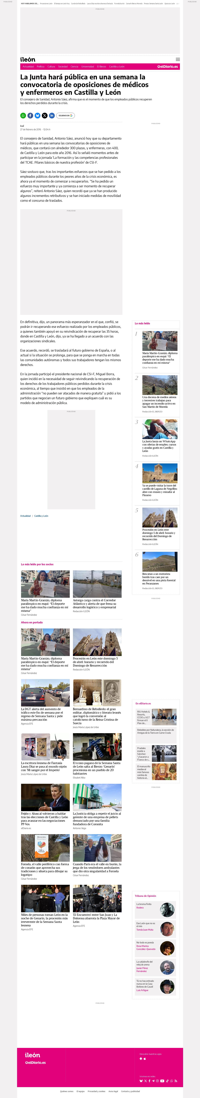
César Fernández (29, 614)
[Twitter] (45, 115)
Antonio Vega (79, 828)
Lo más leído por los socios (37, 564)
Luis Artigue (142, 990)
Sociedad (63, 66)
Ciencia (74, 66)
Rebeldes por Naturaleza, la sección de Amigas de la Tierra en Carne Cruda (155, 731)
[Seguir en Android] (141, 1058)
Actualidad (28, 66)
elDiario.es (26, 828)
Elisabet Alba (79, 777)
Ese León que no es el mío (145, 925)
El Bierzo (101, 66)
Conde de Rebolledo (78, 3)
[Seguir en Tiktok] (167, 1080)
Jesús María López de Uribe (86, 727)
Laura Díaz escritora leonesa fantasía (100, 3)
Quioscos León (170, 3)
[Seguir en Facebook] (149, 1080)
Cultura (51, 66)
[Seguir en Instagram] (157, 1080)
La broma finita (143, 904)
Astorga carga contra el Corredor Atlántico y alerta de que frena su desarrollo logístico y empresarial (94, 604)
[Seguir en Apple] (145, 1058)
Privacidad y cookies (96, 1091)
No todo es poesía (145, 942)
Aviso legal (113, 1091)
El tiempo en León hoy (62, 3)
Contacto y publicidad (130, 1091)
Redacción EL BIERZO (152, 411)
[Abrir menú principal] (178, 59)
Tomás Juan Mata (144, 929)
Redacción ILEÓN (81, 611)
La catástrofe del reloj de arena (144, 963)
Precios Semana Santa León (153, 3)
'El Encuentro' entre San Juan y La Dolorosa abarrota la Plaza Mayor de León (96, 918)
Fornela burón (119, 3)
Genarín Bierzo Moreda (134, 3)
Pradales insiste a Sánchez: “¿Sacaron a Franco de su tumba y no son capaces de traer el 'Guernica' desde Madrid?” (143, 754)
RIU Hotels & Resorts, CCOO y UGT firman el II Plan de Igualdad (143, 717)
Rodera (139, 907)
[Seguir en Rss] (176, 1080)
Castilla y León (117, 66)
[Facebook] (30, 115)
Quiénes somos (66, 1091)
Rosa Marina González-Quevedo (145, 947)
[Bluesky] (37, 115)
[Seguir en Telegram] (153, 1080)
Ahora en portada (32, 622)
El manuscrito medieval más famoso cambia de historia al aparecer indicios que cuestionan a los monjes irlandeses (143, 772)
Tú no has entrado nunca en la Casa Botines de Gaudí (145, 984)
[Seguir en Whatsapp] (171, 1080)
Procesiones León (46, 3)
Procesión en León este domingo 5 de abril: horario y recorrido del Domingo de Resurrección (95, 662)
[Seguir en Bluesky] (141, 1080)
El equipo (81, 1091)
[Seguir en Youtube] (162, 1080)
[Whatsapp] (23, 115)
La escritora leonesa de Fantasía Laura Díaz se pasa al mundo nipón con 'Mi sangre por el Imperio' (44, 767)
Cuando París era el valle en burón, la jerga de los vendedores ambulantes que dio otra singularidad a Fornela (97, 868)
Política (40, 66)
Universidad (87, 66)
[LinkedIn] (52, 115)
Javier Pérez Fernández (142, 969)
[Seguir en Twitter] (145, 1080)
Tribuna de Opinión (145, 895)
